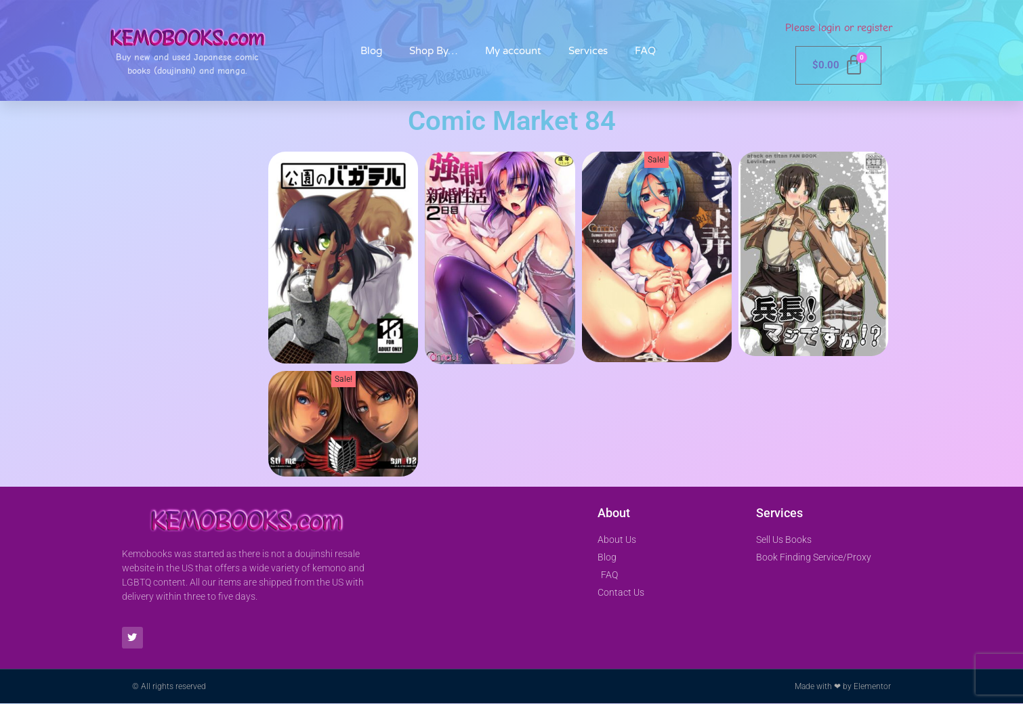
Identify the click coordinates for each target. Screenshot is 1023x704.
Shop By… (433, 51)
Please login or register (838, 28)
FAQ (645, 51)
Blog (371, 51)
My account (513, 51)
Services (588, 51)
